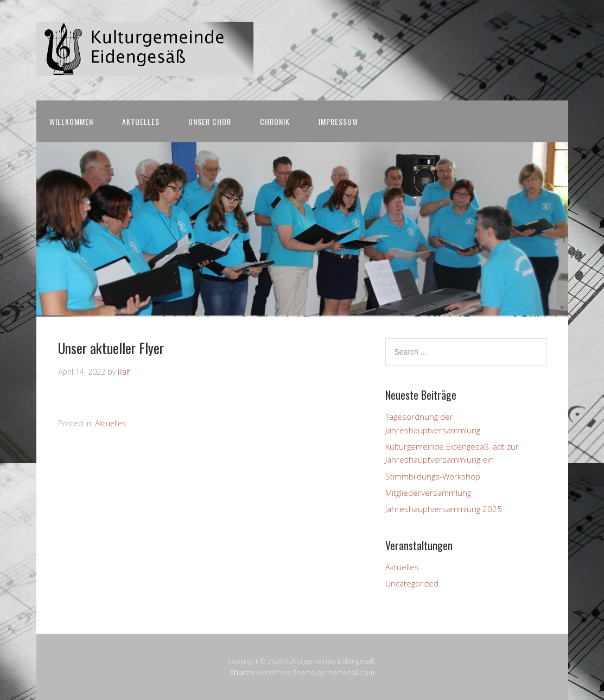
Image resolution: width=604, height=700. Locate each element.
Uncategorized (411, 583)
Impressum (338, 121)
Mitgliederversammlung (428, 492)
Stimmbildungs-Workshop (432, 476)
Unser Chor (209, 121)
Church (241, 672)
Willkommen (71, 121)
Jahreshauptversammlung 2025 (443, 508)
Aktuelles (141, 121)
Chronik (275, 121)
